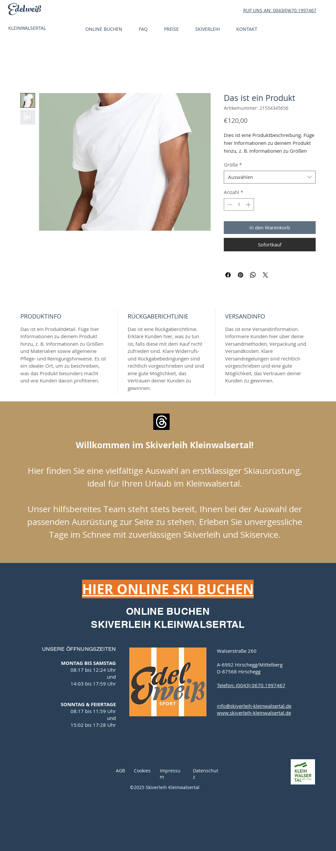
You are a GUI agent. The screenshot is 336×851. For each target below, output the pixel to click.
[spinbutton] (239, 205)
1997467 (307, 10)
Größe (233, 164)
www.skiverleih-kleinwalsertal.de (254, 712)
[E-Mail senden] (161, 422)
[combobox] (270, 177)
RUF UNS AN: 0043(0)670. (270, 10)
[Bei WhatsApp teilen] (253, 275)
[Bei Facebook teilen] (228, 275)
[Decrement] (229, 205)
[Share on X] (265, 275)
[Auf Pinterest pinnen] (240, 275)
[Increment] (248, 205)
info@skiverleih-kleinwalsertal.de (254, 706)
